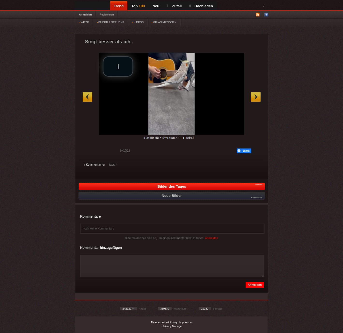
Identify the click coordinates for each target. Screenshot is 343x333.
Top (138, 6)
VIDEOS (138, 22)
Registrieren (107, 14)
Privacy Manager (173, 326)
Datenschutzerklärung (164, 322)
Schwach (107, 151)
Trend (119, 6)
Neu (156, 6)
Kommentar (94, 164)
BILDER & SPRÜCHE (110, 22)
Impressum (185, 322)
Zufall (174, 6)
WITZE (84, 22)
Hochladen (201, 6)
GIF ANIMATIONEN (163, 22)
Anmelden (85, 14)
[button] (118, 66)
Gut (89, 151)
